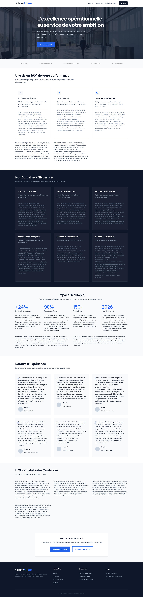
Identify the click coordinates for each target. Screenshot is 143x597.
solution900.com (69, 253)
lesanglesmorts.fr (51, 339)
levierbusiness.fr (70, 112)
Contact (123, 3)
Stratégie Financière (85, 576)
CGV (107, 579)
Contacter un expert (60, 549)
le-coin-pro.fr (29, 255)
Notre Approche (110, 3)
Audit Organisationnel (85, 573)
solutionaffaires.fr (59, 152)
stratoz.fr (34, 145)
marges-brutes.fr (82, 319)
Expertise (99, 3)
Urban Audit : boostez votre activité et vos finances (31, 424)
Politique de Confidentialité (114, 576)
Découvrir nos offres (82, 549)
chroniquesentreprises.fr (103, 389)
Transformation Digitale (86, 579)
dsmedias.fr (106, 119)
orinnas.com (61, 319)
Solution (23, 3)
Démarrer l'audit (46, 45)
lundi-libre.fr (41, 485)
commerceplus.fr (31, 210)
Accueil (90, 3)
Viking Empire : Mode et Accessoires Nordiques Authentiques (109, 429)
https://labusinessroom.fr (103, 262)
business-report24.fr (115, 317)
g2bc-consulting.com (32, 315)
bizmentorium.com (78, 487)
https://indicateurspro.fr (103, 212)
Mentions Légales (111, 573)
